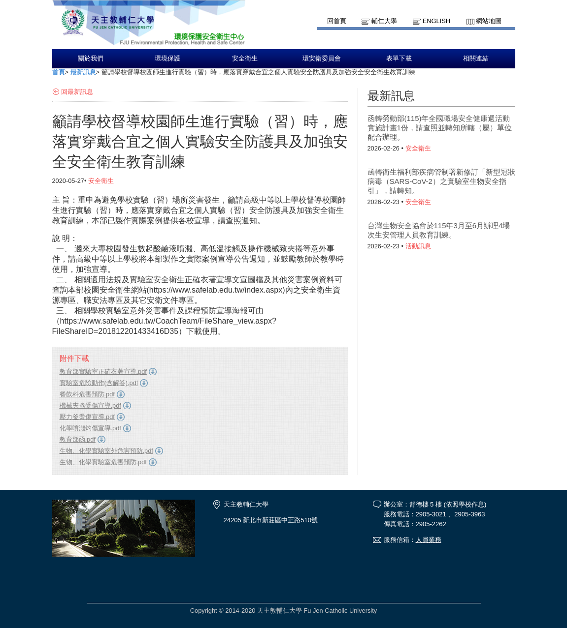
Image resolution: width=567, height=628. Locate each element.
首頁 (58, 72)
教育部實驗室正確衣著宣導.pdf (103, 371)
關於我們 (90, 58)
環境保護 (167, 58)
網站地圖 (488, 21)
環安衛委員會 (321, 58)
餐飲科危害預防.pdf (87, 394)
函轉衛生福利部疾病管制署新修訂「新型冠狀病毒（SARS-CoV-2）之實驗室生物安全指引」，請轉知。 (441, 181)
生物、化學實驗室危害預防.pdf (103, 462)
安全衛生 (245, 58)
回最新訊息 (77, 91)
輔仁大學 (384, 21)
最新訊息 (83, 72)
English (436, 21)
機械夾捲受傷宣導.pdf (90, 405)
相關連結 (476, 58)
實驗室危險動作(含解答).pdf (99, 383)
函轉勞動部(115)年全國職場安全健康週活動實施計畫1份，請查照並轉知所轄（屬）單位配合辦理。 (439, 127)
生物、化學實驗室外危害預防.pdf (106, 450)
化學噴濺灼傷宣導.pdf (90, 428)
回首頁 (336, 21)
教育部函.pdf (78, 439)
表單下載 (399, 58)
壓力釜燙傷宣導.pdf (87, 416)
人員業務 (428, 539)
